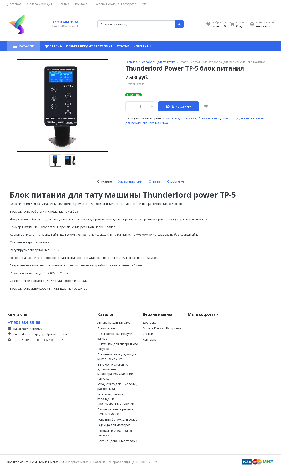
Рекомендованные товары (117, 441)
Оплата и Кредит (39, 4)
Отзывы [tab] (155, 181)
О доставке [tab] (175, 181)
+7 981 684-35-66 (65, 22)
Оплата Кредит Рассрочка (89, 46)
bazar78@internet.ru (67, 26)
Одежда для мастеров (114, 425)
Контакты (82, 4)
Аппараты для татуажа (179, 118)
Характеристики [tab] (130, 181)
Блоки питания (209, 118)
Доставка (14, 4)
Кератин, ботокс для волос (117, 419)
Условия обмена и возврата (115, 4)
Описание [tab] (104, 181)
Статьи (63, 4)
